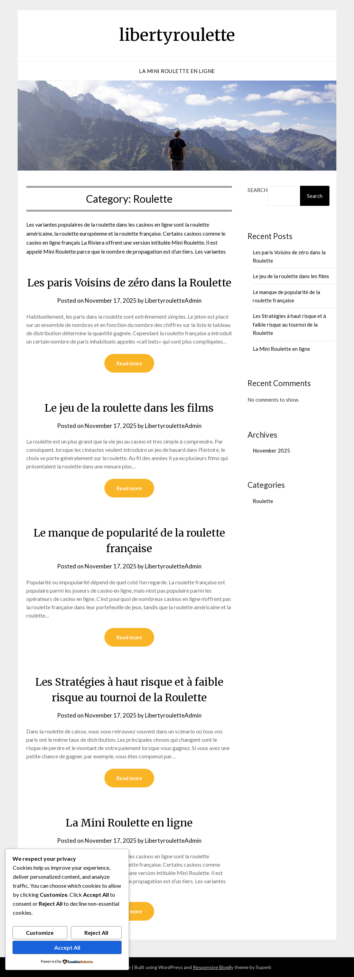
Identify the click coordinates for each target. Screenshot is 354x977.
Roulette (263, 501)
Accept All (67, 947)
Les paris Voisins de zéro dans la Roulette (129, 282)
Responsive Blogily (213, 967)
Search (258, 190)
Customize (40, 932)
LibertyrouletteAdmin (173, 300)
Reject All (96, 932)
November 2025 (271, 450)
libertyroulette (177, 35)
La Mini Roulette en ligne (177, 71)
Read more (129, 363)
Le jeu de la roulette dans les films (129, 407)
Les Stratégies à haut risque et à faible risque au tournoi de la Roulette (289, 324)
